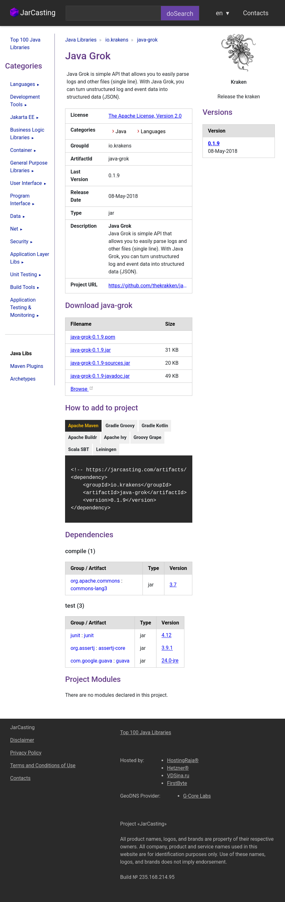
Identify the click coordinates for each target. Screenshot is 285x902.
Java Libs (21, 353)
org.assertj (82, 652)
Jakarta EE (22, 117)
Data (15, 216)
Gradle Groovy (120, 425)
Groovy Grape (148, 437)
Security (19, 242)
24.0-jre (170, 665)
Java (121, 131)
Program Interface (20, 199)
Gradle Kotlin (155, 425)
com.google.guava (91, 665)
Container (21, 150)
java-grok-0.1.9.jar (90, 350)
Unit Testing (23, 274)
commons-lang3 (88, 592)
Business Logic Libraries (27, 134)
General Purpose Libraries (29, 166)
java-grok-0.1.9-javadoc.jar (99, 376)
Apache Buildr (82, 437)
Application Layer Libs (29, 258)
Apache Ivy (115, 437)
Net (14, 229)
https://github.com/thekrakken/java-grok (148, 286)
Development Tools (25, 101)
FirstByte (177, 783)
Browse (82, 389)
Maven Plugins (26, 366)
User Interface (26, 183)
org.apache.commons (95, 585)
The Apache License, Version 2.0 (145, 116)
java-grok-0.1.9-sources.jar (100, 363)
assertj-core (111, 652)
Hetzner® (178, 768)
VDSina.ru (178, 776)
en (219, 13)
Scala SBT (78, 449)
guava (122, 665)
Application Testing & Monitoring (23, 307)
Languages (22, 84)
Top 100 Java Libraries (25, 43)
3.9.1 (167, 652)
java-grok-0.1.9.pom (92, 337)
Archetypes (23, 379)
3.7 (172, 588)
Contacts (255, 13)
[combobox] (113, 13)
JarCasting (33, 13)
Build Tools (22, 287)
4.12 (166, 639)
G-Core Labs (197, 796)
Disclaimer (22, 740)
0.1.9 (214, 144)
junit (75, 639)
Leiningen (106, 449)
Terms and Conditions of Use (43, 765)
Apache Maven (83, 425)
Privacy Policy (26, 753)
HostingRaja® (182, 760)
